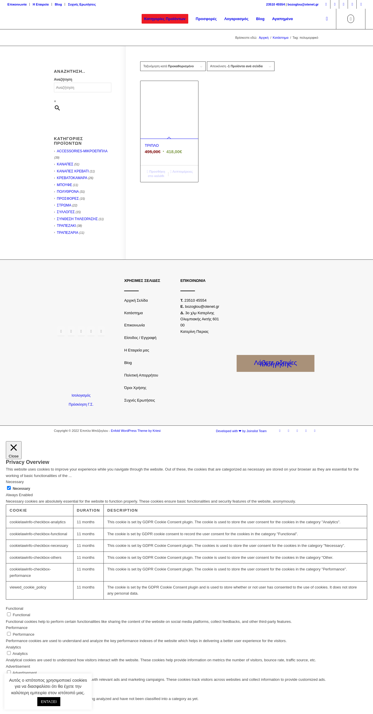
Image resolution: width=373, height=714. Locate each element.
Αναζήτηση (63, 79)
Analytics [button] (13, 647)
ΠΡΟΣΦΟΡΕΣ (68, 199)
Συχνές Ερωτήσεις (82, 4)
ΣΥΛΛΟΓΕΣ (66, 212)
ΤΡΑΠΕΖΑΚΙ (66, 226)
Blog (58, 4)
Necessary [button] (15, 482)
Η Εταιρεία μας (136, 350)
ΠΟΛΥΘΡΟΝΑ (68, 192)
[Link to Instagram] (334, 4)
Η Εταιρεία (41, 4)
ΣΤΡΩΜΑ (64, 205)
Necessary (21, 489)
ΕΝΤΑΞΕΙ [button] (49, 701)
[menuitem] (19, 4)
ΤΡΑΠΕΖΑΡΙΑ (67, 233)
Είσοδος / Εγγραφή (140, 337)
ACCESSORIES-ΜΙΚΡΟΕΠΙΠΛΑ (82, 151)
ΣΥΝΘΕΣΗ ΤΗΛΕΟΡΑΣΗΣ (77, 219)
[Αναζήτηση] (327, 19)
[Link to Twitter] (343, 4)
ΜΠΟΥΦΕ (64, 185)
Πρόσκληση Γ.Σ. (81, 404)
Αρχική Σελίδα (136, 300)
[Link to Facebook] (326, 4)
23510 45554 (275, 4)
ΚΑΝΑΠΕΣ (65, 164)
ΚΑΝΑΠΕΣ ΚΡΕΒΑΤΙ (73, 171)
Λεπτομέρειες (181, 171)
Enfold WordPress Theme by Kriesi (136, 430)
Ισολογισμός (81, 395)
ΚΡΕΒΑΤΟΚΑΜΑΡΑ (72, 178)
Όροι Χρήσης (135, 388)
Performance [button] (16, 627)
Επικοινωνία (17, 4)
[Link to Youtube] (352, 4)
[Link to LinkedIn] (361, 4)
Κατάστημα (133, 313)
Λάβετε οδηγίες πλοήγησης (275, 363)
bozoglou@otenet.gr (303, 4)
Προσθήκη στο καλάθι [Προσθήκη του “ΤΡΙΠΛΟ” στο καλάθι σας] (156, 173)
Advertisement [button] (18, 666)
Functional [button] (14, 608)
